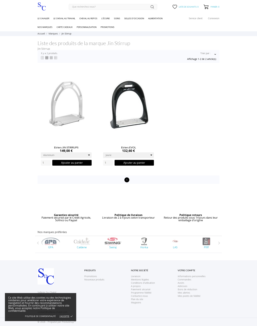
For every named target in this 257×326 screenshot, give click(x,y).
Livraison (135, 276)
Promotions (90, 276)
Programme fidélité (141, 292)
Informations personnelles (192, 276)
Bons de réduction (187, 289)
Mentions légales (140, 279)
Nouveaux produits (94, 279)
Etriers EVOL (128, 147)
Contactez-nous (139, 295)
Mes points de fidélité (189, 295)
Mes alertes (184, 292)
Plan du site (137, 299)
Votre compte (186, 270)
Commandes (184, 279)
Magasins (136, 302)
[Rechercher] (113, 7)
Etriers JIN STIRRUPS (66, 147)
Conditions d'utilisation (143, 282)
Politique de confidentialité (40, 316)
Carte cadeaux (65, 27)
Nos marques (45, 27)
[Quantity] (46, 163)
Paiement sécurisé (140, 289)
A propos (136, 286)
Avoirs (181, 282)
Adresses (182, 286)
